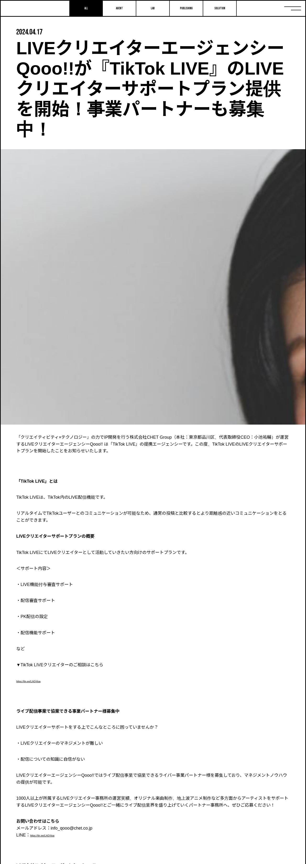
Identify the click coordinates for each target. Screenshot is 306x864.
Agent (119, 8)
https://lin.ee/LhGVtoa (37, 680)
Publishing (186, 8)
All (86, 8)
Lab (153, 8)
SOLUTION (219, 8)
